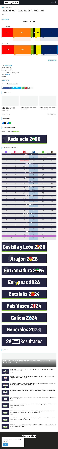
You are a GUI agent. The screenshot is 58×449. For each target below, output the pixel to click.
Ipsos (26, 168)
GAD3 (27, 222)
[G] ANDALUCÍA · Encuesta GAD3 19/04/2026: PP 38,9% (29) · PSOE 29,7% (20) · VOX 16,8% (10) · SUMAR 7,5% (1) (32, 390)
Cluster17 (26, 204)
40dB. (26, 181)
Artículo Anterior (6, 114)
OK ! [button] (5, 444)
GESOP (26, 195)
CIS (26, 159)
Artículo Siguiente (51, 114)
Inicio (3, 7)
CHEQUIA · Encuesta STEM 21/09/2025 (47, 107)
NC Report (26, 163)
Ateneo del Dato (26, 190)
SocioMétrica (26, 154)
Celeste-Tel (26, 217)
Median (8, 74)
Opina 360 (26, 208)
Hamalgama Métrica (26, 213)
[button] (2, 2)
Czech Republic (8, 7)
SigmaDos (26, 172)
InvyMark (26, 199)
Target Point (26, 177)
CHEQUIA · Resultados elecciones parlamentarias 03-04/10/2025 (8, 107)
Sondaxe (26, 231)
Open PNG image (5, 19)
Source (3, 80)
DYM (26, 186)
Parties (7, 80)
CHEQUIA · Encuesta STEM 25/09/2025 (28, 107)
